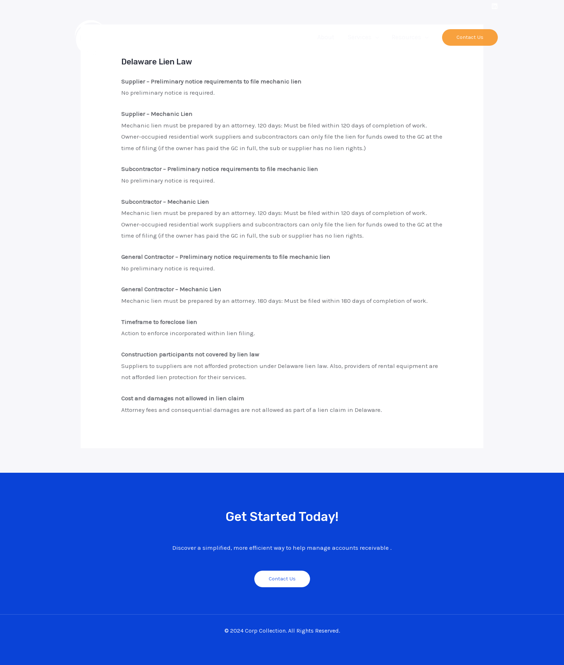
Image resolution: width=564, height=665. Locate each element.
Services (359, 37)
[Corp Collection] (108, 36)
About (326, 37)
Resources (406, 37)
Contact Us (282, 578)
